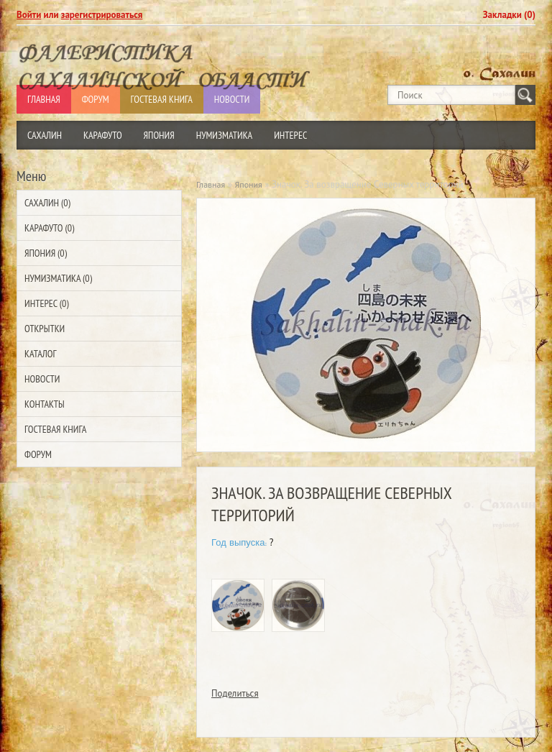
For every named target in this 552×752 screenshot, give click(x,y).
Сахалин (44, 135)
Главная (210, 184)
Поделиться (235, 693)
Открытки (44, 328)
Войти (29, 15)
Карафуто (102, 135)
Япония (159, 135)
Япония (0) (45, 253)
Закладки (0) (509, 15)
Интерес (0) (46, 303)
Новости (42, 378)
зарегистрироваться (102, 15)
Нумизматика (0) (58, 278)
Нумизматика (224, 135)
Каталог (40, 353)
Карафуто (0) (49, 227)
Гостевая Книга (55, 429)
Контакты (44, 404)
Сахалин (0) (47, 202)
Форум (38, 454)
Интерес (290, 135)
